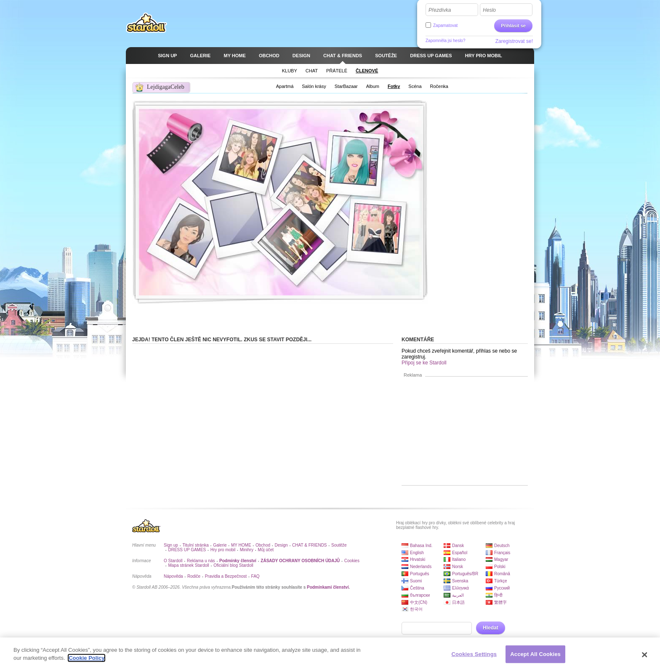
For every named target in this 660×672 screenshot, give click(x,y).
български (420, 595)
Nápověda (173, 576)
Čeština (417, 588)
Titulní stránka (195, 545)
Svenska (460, 581)
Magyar (501, 559)
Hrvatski (417, 559)
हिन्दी (498, 595)
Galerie (219, 545)
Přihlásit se (513, 25)
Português (419, 573)
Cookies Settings (474, 654)
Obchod (262, 545)
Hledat (490, 628)
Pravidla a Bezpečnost (226, 576)
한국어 (416, 609)
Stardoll (146, 23)
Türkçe (500, 581)
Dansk (458, 545)
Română (502, 573)
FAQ (255, 576)
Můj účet (266, 549)
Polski (500, 566)
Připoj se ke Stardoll (424, 363)
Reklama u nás (201, 560)
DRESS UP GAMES (187, 549)
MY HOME (241, 545)
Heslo (489, 10)
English (417, 552)
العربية (458, 595)
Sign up (171, 545)
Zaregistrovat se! (514, 41)
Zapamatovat (445, 25)
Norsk (457, 566)
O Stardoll (173, 560)
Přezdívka (439, 10)
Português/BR (465, 573)
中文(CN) (418, 602)
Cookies (351, 560)
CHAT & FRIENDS (309, 545)
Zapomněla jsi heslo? (446, 40)
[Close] (644, 655)
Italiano (459, 559)
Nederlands (420, 566)
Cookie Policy (86, 659)
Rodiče (193, 576)
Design (281, 545)
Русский (502, 588)
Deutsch (502, 545)
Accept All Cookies (535, 654)
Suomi (416, 581)
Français (502, 552)
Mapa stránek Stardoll (188, 565)
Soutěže (339, 545)
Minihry (246, 549)
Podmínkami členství (328, 587)
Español (459, 552)
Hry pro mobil (222, 549)
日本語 (458, 602)
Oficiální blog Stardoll (233, 565)
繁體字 (500, 602)
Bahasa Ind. (421, 545)
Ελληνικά (460, 588)
